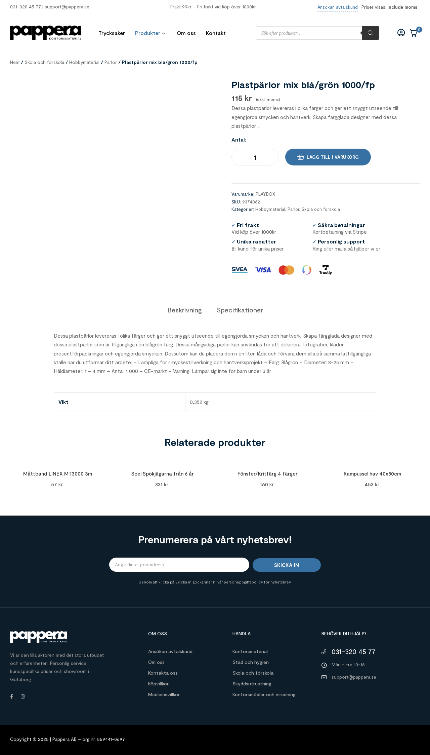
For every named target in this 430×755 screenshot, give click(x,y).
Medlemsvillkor (164, 694)
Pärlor (110, 62)
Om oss (156, 662)
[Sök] (370, 33)
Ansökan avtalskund (170, 651)
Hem (14, 62)
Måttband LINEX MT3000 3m (57, 473)
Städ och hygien (250, 662)
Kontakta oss (163, 673)
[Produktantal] (255, 157)
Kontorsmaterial (250, 651)
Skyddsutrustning (251, 683)
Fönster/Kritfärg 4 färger (268, 473)
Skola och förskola (44, 62)
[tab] (184, 310)
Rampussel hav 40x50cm (372, 473)
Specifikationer (240, 310)
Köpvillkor (158, 683)
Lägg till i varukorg (333, 157)
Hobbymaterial (84, 62)
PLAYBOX (265, 194)
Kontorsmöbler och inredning (264, 694)
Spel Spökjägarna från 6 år (162, 473)
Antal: (238, 139)
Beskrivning (184, 310)
